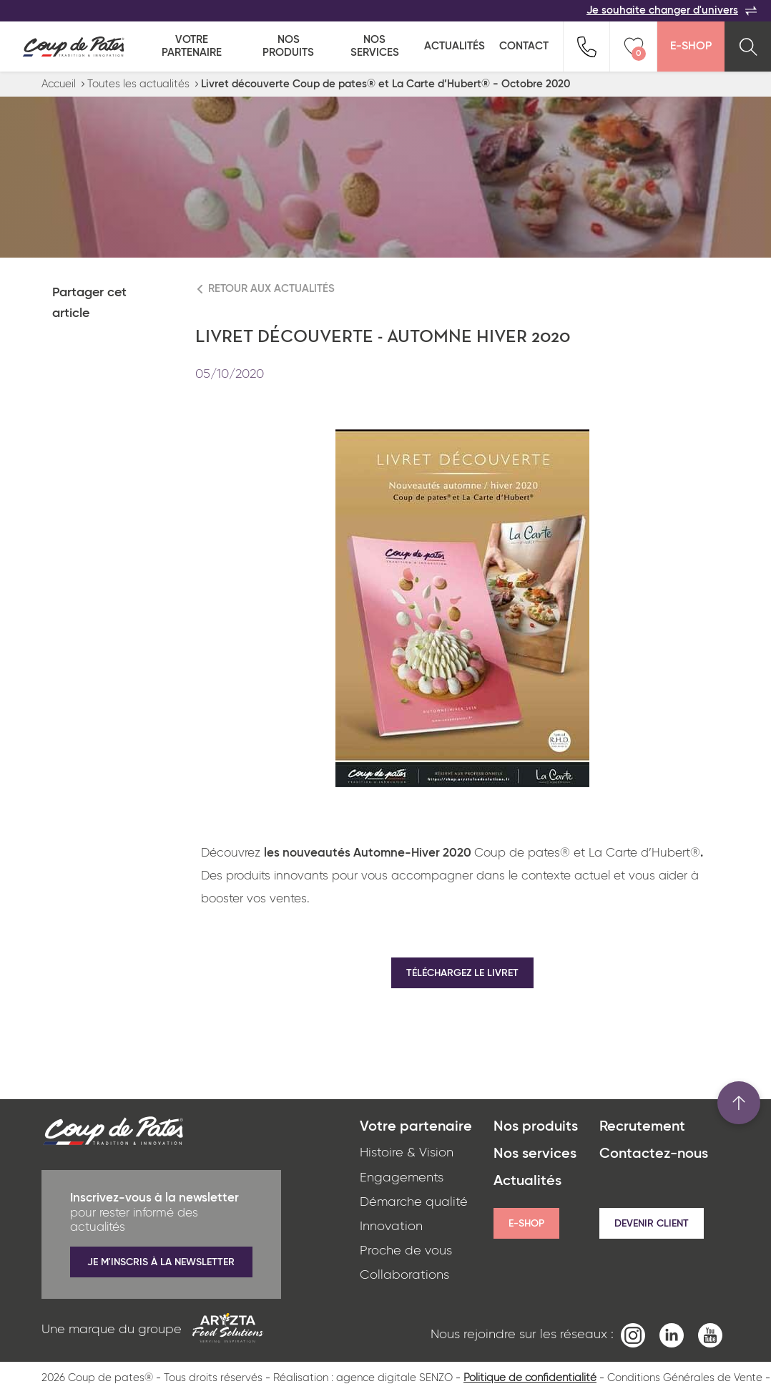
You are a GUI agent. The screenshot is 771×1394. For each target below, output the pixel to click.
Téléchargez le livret (462, 973)
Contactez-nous (653, 1154)
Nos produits (288, 46)
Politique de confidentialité (529, 1378)
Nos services (374, 46)
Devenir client (651, 1224)
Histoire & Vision (406, 1152)
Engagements (401, 1177)
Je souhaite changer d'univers (671, 10)
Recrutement (642, 1127)
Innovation (391, 1226)
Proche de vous (406, 1250)
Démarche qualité (414, 1202)
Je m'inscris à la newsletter (161, 1262)
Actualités (454, 46)
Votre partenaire (192, 46)
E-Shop (691, 46)
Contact (524, 46)
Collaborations (404, 1275)
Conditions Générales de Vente (684, 1378)
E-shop (526, 1224)
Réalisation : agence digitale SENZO (363, 1378)
